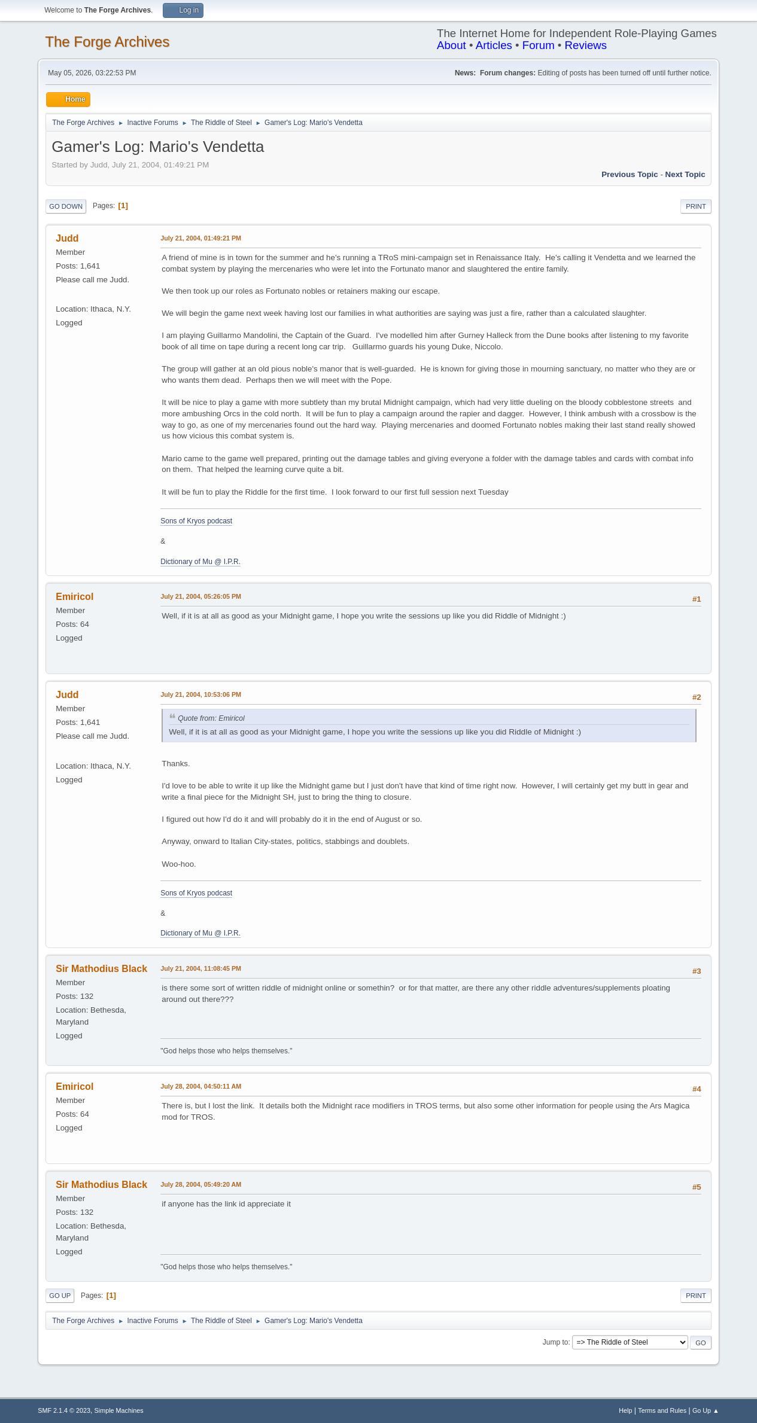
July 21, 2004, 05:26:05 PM (200, 596)
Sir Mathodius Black (101, 969)
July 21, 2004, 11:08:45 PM (200, 968)
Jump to (555, 1342)
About (451, 45)
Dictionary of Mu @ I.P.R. (200, 561)
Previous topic (629, 174)
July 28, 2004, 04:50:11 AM (200, 1086)
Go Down (66, 206)
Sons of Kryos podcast (196, 521)
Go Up (60, 1295)
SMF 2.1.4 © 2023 (64, 1410)
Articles (494, 45)
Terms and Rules (662, 1410)
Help (625, 1410)
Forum (538, 45)
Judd (67, 238)
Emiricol (74, 597)
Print (696, 206)
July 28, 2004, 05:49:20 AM (200, 1184)
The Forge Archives (107, 41)
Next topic (685, 174)
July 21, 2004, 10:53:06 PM (200, 694)
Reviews (586, 45)
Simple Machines (119, 1410)
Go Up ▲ (705, 1410)
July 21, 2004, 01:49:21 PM (200, 238)
